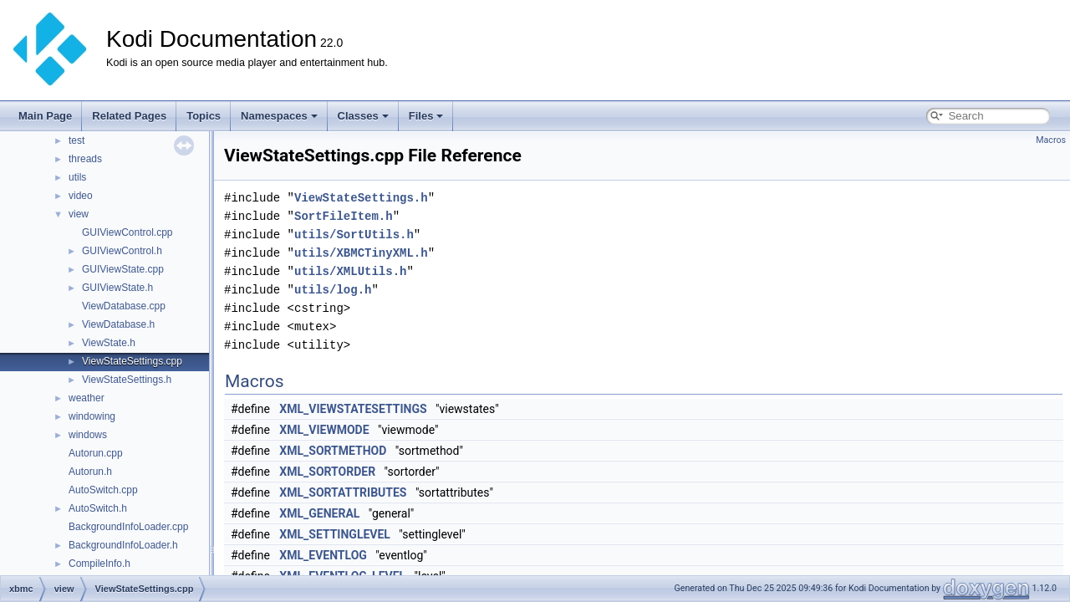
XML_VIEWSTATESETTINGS (352, 409)
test (76, 140)
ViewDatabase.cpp (124, 306)
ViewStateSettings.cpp (132, 361)
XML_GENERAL (319, 513)
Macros (1051, 140)
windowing (92, 416)
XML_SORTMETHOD (332, 450)
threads (85, 159)
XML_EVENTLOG (323, 555)
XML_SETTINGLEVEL (334, 534)
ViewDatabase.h (118, 324)
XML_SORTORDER (327, 471)
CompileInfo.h (99, 563)
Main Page (45, 116)
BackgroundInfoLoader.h (123, 545)
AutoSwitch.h (98, 508)
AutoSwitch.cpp (103, 490)
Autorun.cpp (96, 453)
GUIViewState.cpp (123, 269)
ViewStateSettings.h (126, 379)
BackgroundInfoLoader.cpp (128, 527)
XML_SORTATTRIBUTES (342, 492)
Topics (203, 116)
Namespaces (279, 116)
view (79, 214)
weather (86, 398)
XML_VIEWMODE (324, 429)
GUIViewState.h (117, 287)
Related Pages (129, 116)
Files (426, 116)
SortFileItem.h (343, 216)
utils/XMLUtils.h (350, 271)
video (81, 196)
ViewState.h (108, 343)
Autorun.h (90, 471)
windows (88, 435)
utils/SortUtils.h (354, 234)
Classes (363, 116)
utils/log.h (332, 290)
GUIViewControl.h (122, 251)
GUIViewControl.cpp (127, 232)
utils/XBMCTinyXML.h (361, 253)
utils (77, 177)
